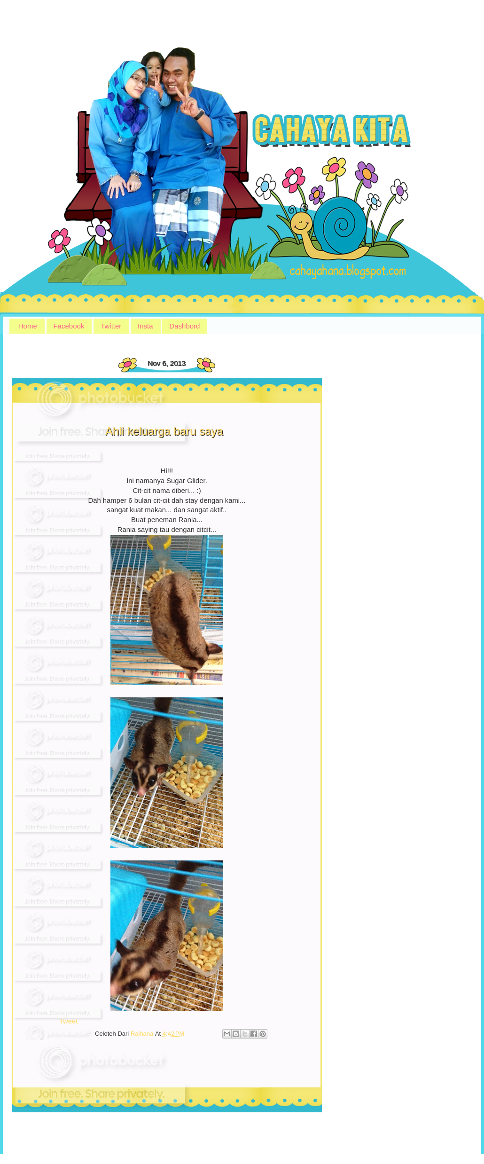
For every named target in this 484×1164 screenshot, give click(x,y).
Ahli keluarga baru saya (164, 431)
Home (27, 326)
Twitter (111, 326)
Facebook (69, 326)
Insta (145, 326)
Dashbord (184, 326)
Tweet (68, 1021)
